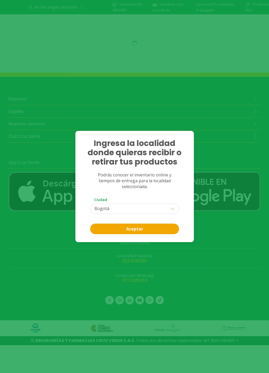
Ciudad (100, 199)
